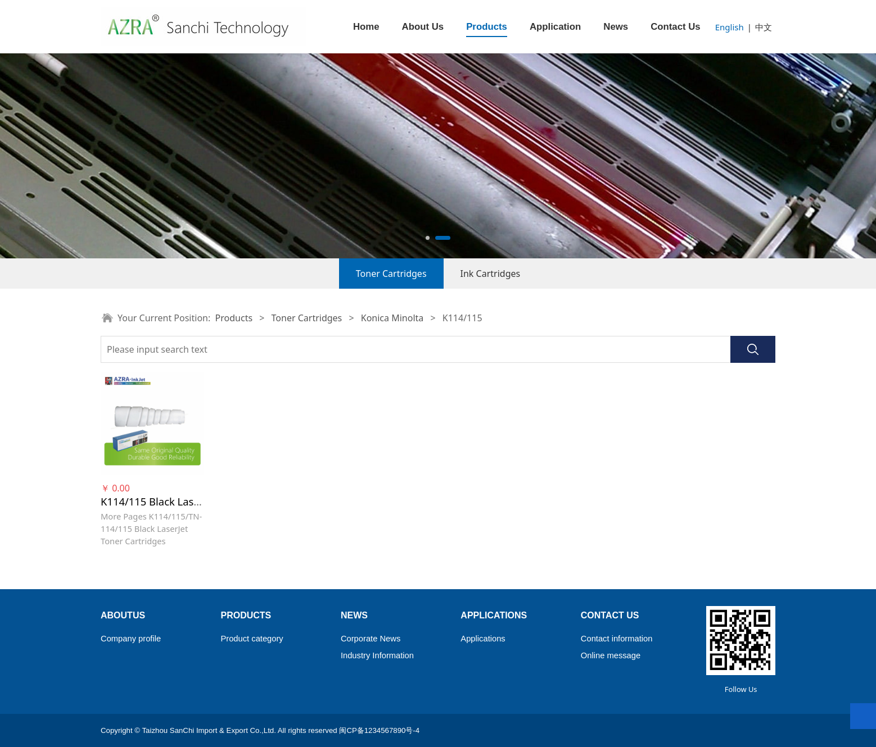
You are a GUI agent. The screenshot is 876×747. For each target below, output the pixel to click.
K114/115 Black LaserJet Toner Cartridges (200, 501)
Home (366, 26)
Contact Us (676, 26)
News (615, 26)
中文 (763, 27)
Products (486, 26)
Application (555, 26)
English (729, 27)
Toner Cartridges (391, 273)
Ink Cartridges (490, 273)
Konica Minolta (392, 318)
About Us (423, 26)
